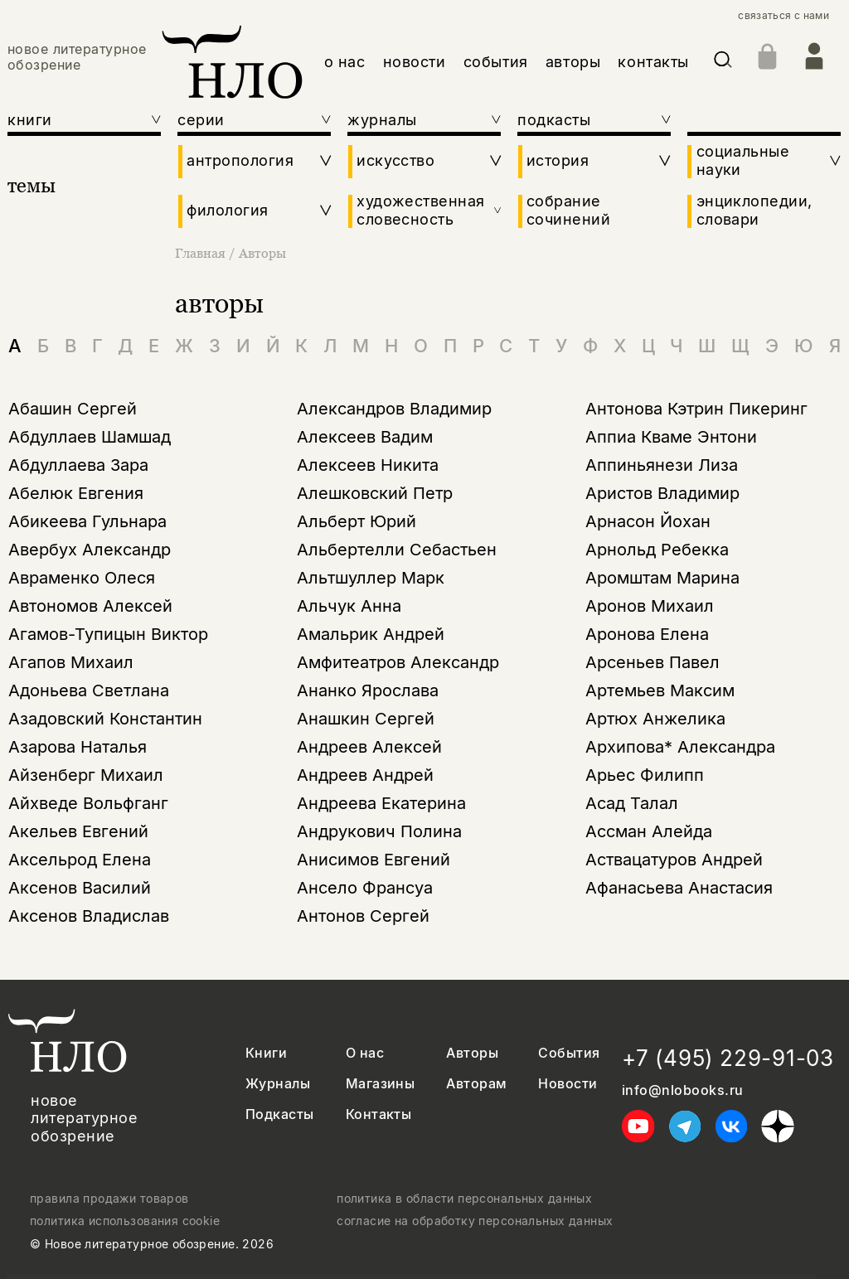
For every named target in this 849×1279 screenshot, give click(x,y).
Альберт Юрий (356, 521)
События (568, 1053)
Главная (202, 252)
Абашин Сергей (72, 409)
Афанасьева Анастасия (679, 888)
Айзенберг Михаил (85, 775)
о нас (345, 61)
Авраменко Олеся (81, 578)
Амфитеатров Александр (398, 662)
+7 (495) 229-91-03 (728, 1058)
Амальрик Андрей (370, 634)
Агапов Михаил (70, 662)
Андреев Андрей (365, 775)
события (495, 61)
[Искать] (723, 63)
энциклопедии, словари (754, 210)
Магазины (380, 1084)
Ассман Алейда (648, 831)
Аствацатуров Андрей (674, 860)
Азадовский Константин (105, 719)
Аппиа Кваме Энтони (671, 437)
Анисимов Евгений (373, 860)
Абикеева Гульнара (87, 521)
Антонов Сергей (363, 916)
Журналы (277, 1084)
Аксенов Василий (79, 888)
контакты (653, 61)
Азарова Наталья (77, 747)
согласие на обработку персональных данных (475, 1221)
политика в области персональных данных (464, 1198)
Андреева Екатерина (381, 803)
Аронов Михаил (649, 606)
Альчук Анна (349, 606)
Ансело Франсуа (365, 888)
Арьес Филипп (644, 775)
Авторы (262, 252)
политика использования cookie (125, 1221)
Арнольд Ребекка (657, 550)
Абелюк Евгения (75, 493)
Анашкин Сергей (365, 719)
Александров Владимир (394, 409)
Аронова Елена (647, 634)
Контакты (379, 1114)
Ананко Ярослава (368, 690)
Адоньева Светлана (88, 690)
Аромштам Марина (662, 578)
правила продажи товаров (109, 1198)
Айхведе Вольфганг (88, 803)
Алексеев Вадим (365, 437)
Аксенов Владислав (88, 916)
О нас (365, 1053)
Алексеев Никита (368, 465)
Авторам (476, 1084)
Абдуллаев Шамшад (89, 437)
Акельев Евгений (78, 831)
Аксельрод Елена (79, 860)
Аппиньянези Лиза (661, 465)
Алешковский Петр (375, 493)
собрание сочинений (568, 210)
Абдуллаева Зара (78, 465)
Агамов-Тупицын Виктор (108, 634)
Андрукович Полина (379, 831)
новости (414, 61)
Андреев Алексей (369, 747)
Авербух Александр (89, 550)
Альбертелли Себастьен (397, 550)
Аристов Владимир (662, 493)
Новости (567, 1084)
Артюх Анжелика (655, 719)
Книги (266, 1053)
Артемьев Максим (660, 690)
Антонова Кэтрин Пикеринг (696, 409)
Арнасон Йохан (648, 521)
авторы (573, 61)
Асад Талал (631, 803)
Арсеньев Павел (652, 662)
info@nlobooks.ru (683, 1090)
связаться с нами (783, 16)
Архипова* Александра (680, 747)
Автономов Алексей (90, 606)
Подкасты (279, 1114)
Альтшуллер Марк (370, 578)
